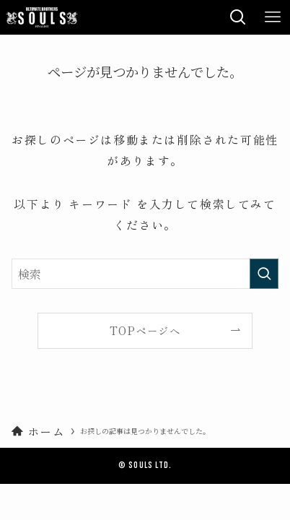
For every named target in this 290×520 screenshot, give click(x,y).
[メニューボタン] (272, 17)
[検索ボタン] (238, 17)
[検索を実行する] (264, 274)
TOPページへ (145, 330)
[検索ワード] (145, 274)
